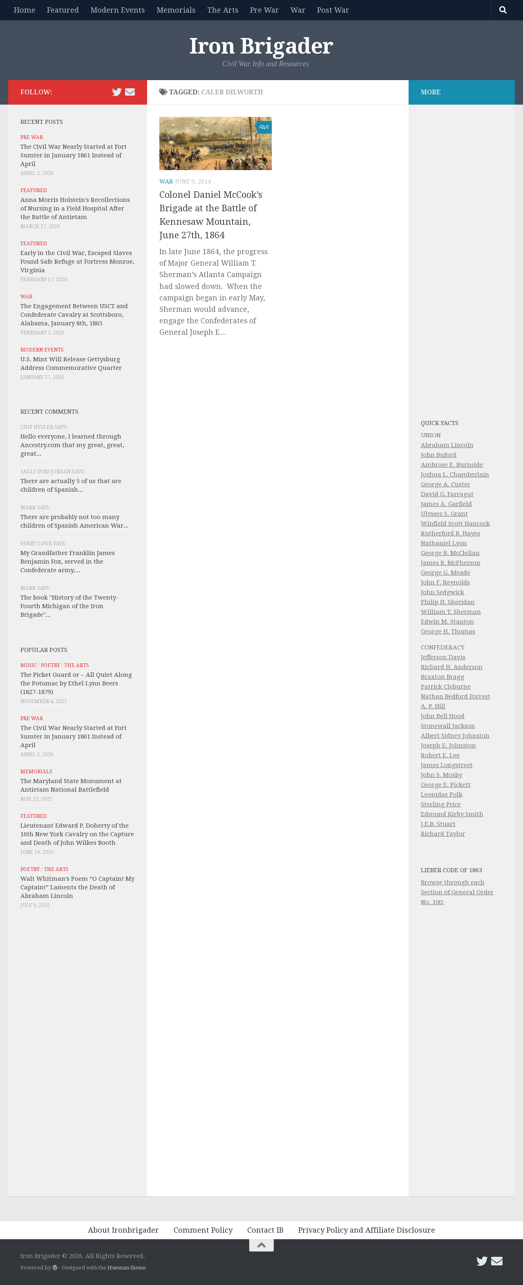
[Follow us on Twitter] (117, 92)
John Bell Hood (443, 716)
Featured (63, 10)
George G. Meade (445, 572)
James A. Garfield (446, 504)
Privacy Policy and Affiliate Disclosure (366, 1230)
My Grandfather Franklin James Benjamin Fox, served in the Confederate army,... (67, 561)
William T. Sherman (451, 612)
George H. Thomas (448, 631)
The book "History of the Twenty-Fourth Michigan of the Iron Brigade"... (69, 606)
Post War (333, 10)
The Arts (223, 10)
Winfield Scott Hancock (455, 523)
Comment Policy (203, 1230)
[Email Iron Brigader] (130, 92)
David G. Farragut (447, 494)
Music (28, 665)
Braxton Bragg (442, 677)
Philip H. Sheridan (448, 602)
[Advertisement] (77, 1057)
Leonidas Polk (442, 794)
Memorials (176, 10)
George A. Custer (445, 484)
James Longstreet (447, 765)
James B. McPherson (451, 562)
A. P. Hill (433, 706)
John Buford (438, 455)
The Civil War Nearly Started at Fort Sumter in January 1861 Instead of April (73, 155)
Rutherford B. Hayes (450, 533)
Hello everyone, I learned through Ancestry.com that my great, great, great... (72, 445)
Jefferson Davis (443, 657)
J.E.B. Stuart (438, 824)
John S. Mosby (441, 775)
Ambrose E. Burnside (452, 464)
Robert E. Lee (440, 755)
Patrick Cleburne (446, 686)
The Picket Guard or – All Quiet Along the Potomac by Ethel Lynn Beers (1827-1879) (76, 683)
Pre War (264, 10)
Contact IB (265, 1230)
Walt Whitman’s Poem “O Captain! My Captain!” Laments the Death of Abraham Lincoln (77, 887)
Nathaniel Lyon (444, 543)
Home (25, 10)
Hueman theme (126, 1268)
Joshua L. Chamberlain (455, 474)
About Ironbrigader (123, 1230)
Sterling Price (441, 804)
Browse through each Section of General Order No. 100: (457, 892)
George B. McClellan (450, 553)
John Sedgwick (442, 592)
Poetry (50, 665)
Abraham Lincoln (447, 445)
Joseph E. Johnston (448, 745)
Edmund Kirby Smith (452, 814)
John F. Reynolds (445, 582)
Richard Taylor (443, 833)
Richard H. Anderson (452, 667)
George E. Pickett (446, 784)
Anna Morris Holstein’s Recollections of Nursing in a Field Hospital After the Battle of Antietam (75, 208)
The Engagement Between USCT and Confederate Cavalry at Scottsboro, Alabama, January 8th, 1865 (74, 314)
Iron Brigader (261, 46)
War (298, 10)
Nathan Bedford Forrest (455, 696)
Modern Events (117, 10)
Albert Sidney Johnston (455, 735)
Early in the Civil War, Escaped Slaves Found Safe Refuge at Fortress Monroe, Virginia (77, 261)
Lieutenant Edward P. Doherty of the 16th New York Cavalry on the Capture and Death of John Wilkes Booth (77, 834)
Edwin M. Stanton (447, 621)
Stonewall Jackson (448, 726)
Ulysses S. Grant (444, 513)
